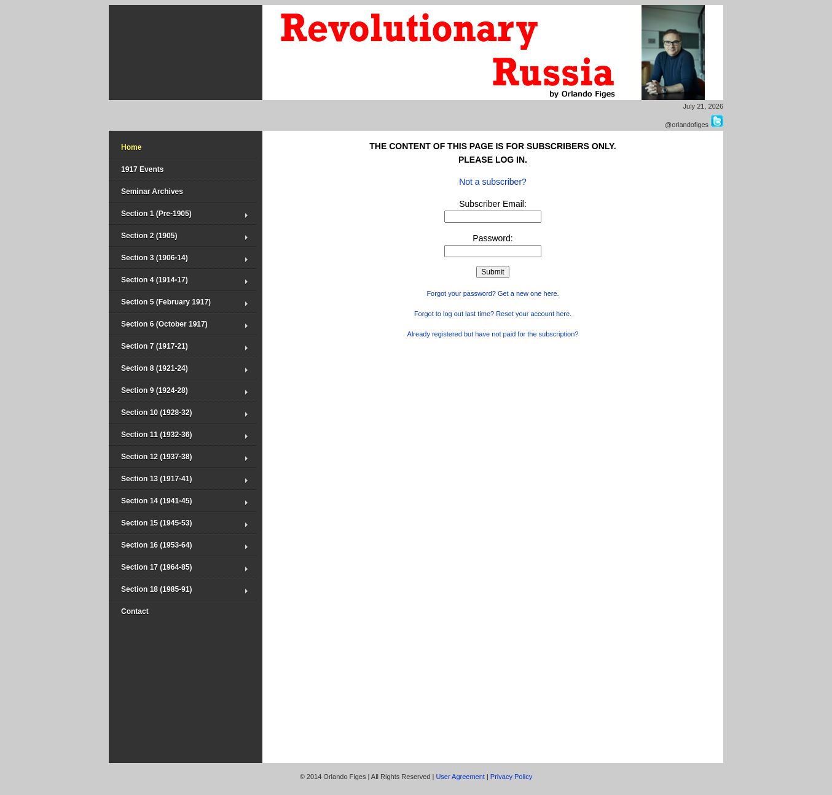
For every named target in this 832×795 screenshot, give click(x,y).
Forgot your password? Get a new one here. (492, 293)
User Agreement (460, 776)
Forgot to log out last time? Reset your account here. (492, 313)
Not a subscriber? (493, 182)
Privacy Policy (511, 776)
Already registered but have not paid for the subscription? (493, 334)
